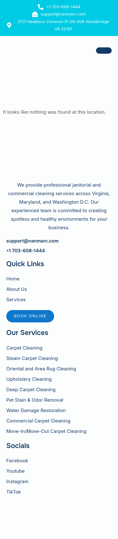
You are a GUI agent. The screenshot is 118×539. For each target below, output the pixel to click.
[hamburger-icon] (104, 50)
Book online (30, 316)
